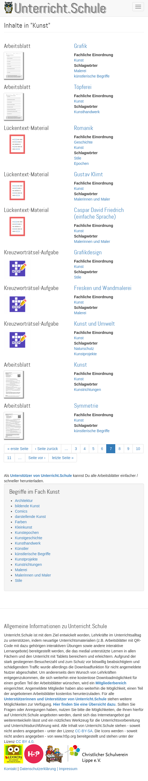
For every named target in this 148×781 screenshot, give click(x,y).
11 (11, 457)
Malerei (80, 71)
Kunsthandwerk (87, 112)
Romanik (83, 128)
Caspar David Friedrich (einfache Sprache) (99, 213)
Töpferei (83, 87)
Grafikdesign (88, 252)
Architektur (24, 500)
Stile (77, 158)
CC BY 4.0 (24, 741)
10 (140, 448)
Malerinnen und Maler (92, 199)
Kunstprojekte (85, 354)
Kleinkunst (23, 527)
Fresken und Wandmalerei (102, 288)
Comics (21, 511)
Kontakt (10, 769)
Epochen (81, 163)
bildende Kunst (27, 506)
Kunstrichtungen (87, 389)
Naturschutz (84, 348)
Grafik (80, 46)
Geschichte (83, 142)
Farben (21, 522)
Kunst (79, 60)
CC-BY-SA (84, 731)
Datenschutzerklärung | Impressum (48, 769)
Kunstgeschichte (28, 538)
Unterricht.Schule (60, 8)
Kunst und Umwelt (94, 324)
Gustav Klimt (88, 174)
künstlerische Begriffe (92, 76)
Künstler (21, 548)
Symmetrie (86, 406)
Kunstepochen (27, 532)
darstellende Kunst (30, 516)
